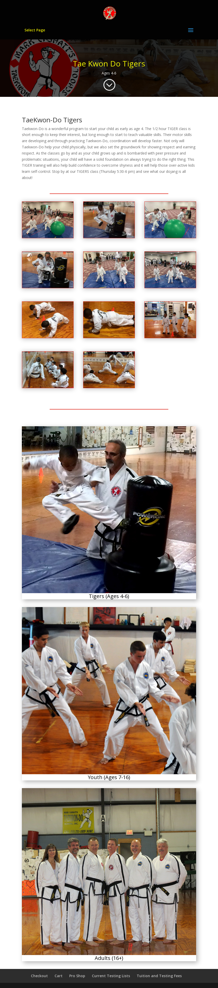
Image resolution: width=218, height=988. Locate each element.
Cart (59, 975)
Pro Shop (77, 975)
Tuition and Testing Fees (159, 975)
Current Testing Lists (111, 975)
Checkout (39, 975)
